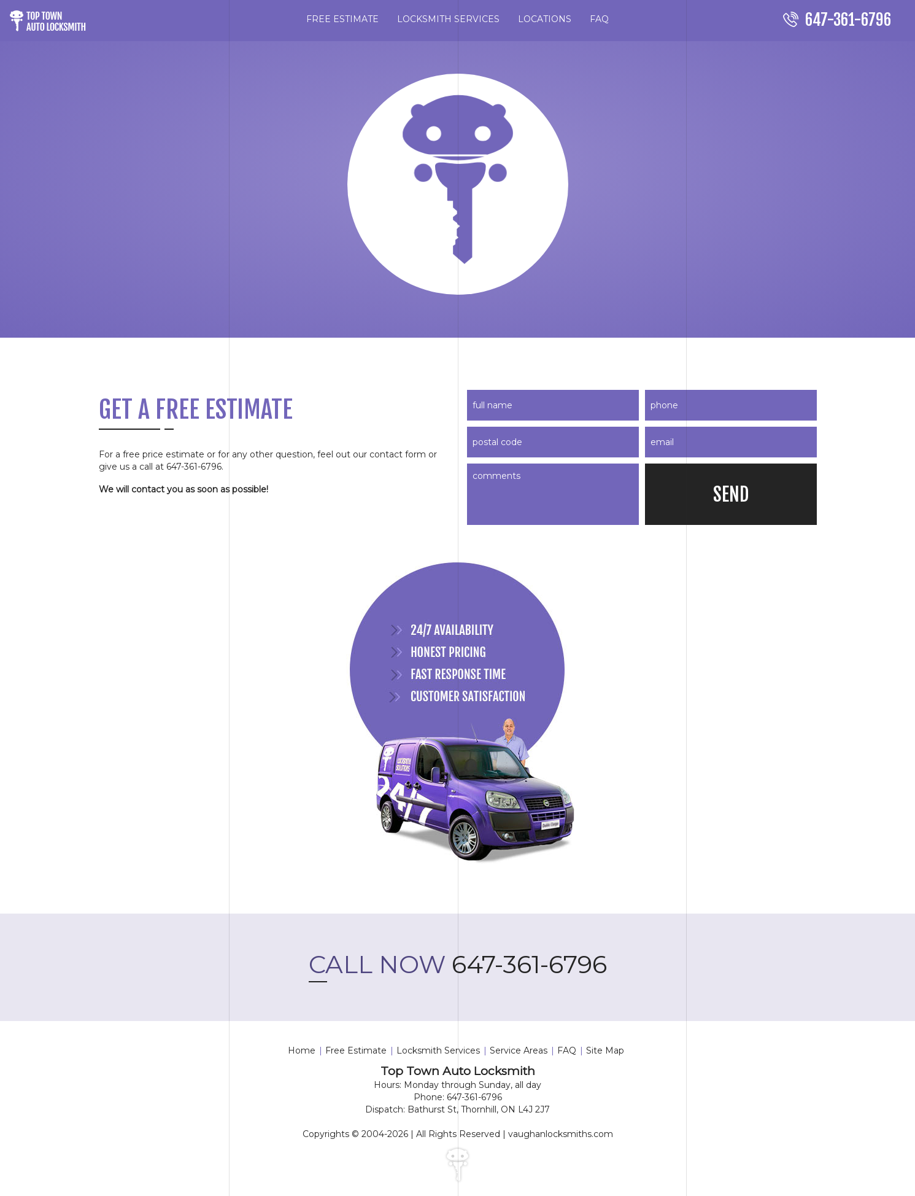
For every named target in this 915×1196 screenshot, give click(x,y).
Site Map (605, 1050)
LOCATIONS (544, 19)
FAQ (599, 19)
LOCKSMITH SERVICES (448, 19)
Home (301, 1050)
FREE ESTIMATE (342, 19)
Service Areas (518, 1050)
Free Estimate (356, 1050)
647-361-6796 (458, 964)
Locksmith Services (438, 1050)
